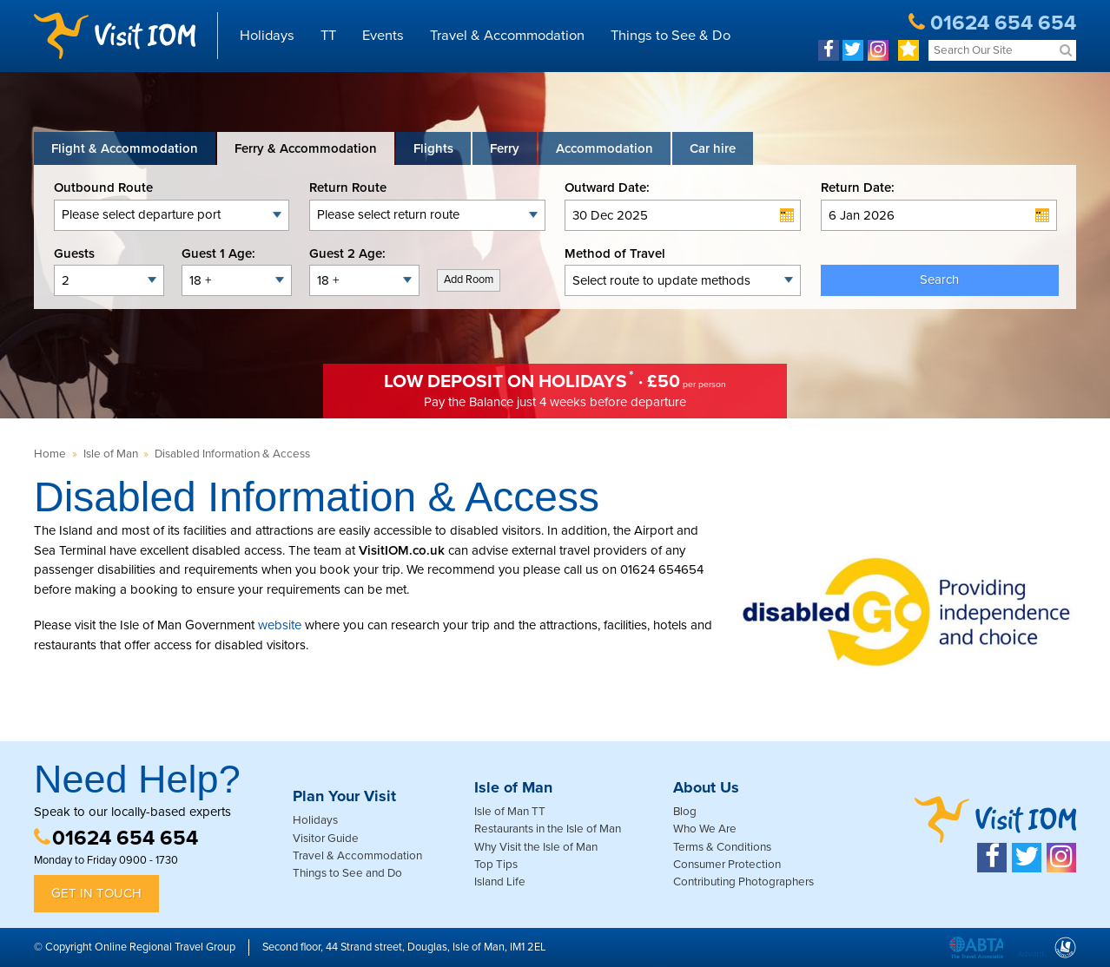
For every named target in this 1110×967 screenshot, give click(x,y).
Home (50, 454)
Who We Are (705, 829)
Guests (74, 253)
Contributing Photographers (743, 882)
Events (383, 35)
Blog (685, 812)
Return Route (348, 187)
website (279, 625)
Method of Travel (615, 253)
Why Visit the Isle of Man (536, 847)
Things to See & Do (670, 35)
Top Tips (496, 865)
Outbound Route (103, 187)
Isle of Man (110, 454)
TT (328, 35)
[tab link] (712, 148)
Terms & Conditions (722, 847)
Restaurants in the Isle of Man (547, 829)
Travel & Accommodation (507, 35)
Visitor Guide (326, 838)
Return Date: (858, 187)
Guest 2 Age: (347, 253)
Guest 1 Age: (218, 253)
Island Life (499, 882)
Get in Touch (96, 893)
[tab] (124, 148)
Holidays (267, 35)
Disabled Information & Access (232, 454)
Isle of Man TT (509, 812)
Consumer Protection (727, 865)
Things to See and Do (347, 873)
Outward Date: (607, 187)
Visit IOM (114, 35)
